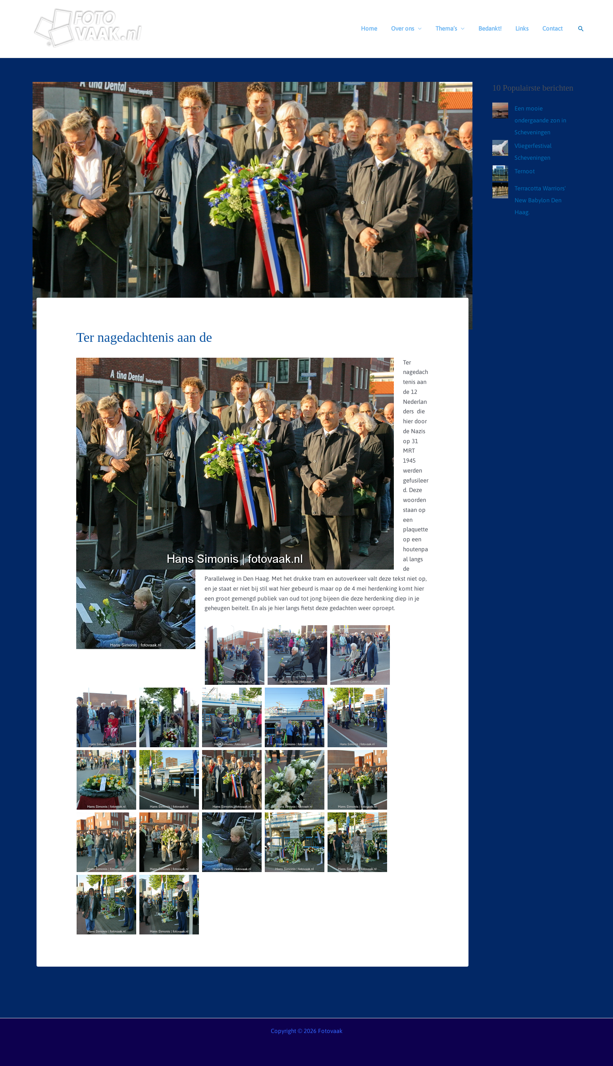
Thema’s (453, 28)
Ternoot (525, 171)
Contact (553, 28)
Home (380, 28)
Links (524, 28)
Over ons (411, 28)
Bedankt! (494, 28)
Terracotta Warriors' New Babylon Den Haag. (540, 200)
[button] (580, 28)
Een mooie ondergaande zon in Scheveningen (540, 120)
